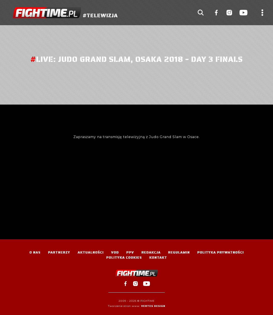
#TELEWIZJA (65, 12)
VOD (115, 252)
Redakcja (151, 252)
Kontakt (158, 257)
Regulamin (179, 252)
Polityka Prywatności (220, 252)
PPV (130, 252)
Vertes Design (153, 306)
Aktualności (91, 252)
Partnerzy (59, 252)
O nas (35, 252)
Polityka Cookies (124, 257)
